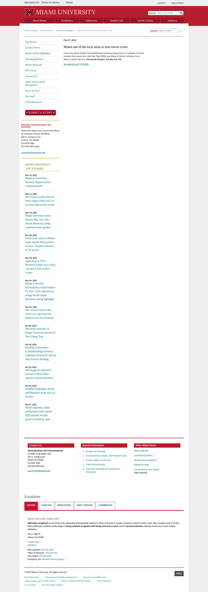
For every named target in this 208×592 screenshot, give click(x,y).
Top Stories (31, 41)
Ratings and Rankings (95, 451)
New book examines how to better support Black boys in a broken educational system (40, 200)
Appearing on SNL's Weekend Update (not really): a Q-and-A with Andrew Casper (40, 266)
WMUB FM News (141, 465)
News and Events (47, 30)
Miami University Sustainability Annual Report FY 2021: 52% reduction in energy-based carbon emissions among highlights (40, 291)
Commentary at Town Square (146, 469)
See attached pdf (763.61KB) (76, 64)
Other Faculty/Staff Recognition (35, 83)
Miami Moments (33, 64)
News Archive (32, 90)
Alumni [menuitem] (69, 2)
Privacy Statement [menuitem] (104, 581)
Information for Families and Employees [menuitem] (61, 577)
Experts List (31, 76)
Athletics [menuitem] (172, 20)
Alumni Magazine (145, 460)
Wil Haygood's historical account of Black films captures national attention (39, 374)
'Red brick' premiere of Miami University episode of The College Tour (40, 332)
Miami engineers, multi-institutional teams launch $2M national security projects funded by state (38, 413)
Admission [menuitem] (91, 20)
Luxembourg (105, 505)
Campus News (32, 47)
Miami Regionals (141, 451)
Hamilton (46, 505)
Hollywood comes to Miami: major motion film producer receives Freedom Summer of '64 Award (40, 244)
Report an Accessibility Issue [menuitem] (95, 577)
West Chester (84, 505)
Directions (32, 545)
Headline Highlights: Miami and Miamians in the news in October (40, 392)
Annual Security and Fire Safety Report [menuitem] (39, 581)
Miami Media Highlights (65, 30)
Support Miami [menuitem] (177, 3)
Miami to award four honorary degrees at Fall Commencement (37, 182)
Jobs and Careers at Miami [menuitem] (52, 585)
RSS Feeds (30, 70)
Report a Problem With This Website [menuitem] (76, 581)
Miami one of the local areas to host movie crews (94, 30)
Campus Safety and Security (98, 460)
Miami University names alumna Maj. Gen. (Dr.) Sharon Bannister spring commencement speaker (38, 221)
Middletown (64, 505)
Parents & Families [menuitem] (50, 2)
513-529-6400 (45, 556)
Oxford (31, 505)
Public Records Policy (95, 464)
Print (179, 573)
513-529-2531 (51, 553)
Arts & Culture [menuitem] (145, 20)
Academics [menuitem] (67, 20)
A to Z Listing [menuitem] (29, 585)
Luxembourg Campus (143, 455)
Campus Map (33, 542)
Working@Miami (34, 59)
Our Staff (30, 96)
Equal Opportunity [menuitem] (31, 577)
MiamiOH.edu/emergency (53, 559)
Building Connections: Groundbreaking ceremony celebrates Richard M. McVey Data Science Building (40, 353)
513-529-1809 (47, 550)
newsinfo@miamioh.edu (33, 153)
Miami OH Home (31, 30)
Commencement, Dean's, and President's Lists (106, 456)
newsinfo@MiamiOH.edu (39, 471)
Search (152, 13)
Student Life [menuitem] (116, 20)
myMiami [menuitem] (161, 3)
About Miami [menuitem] (39, 20)
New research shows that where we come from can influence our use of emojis (39, 314)
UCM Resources (33, 102)
